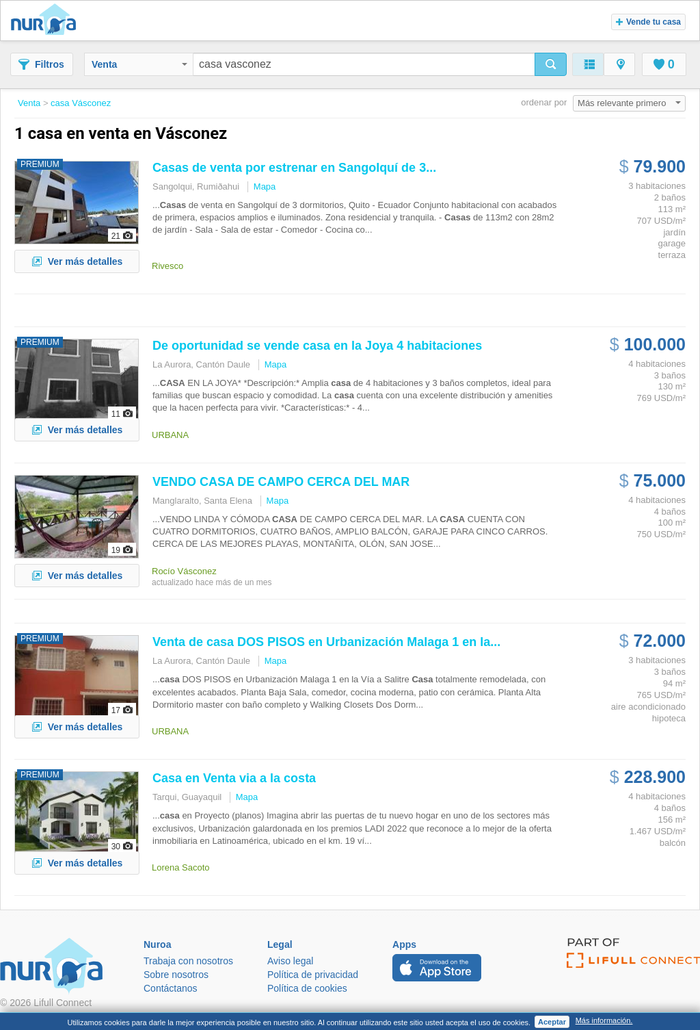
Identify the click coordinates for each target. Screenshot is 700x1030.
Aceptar (552, 1022)
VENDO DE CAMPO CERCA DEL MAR (280, 482)
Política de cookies (307, 988)
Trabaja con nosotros (188, 960)
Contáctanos (171, 988)
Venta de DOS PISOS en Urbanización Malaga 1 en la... (326, 642)
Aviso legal (290, 960)
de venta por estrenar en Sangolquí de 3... (294, 168)
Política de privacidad (312, 974)
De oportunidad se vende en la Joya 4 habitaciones (317, 345)
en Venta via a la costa (234, 778)
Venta (139, 64)
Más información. (604, 1020)
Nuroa (47, 20)
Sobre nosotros (176, 974)
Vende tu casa (648, 22)
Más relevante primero (629, 103)
